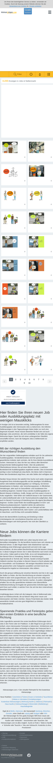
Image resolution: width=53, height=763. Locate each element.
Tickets (24, 697)
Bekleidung (43, 704)
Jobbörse (38, 702)
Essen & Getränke (35, 697)
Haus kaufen (9, 704)
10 (29, 383)
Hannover (19, 711)
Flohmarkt (47, 702)
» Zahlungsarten (24, 739)
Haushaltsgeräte (27, 706)
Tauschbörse (48, 697)
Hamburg (38, 711)
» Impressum (23, 737)
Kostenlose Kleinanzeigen (10, 702)
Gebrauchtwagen (22, 704)
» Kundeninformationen (8, 739)
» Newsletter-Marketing (8, 747)
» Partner (4, 745)
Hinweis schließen (35, 6)
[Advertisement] (26, 43)
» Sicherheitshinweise (26, 735)
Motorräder (34, 704)
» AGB (3, 737)
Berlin (13, 711)
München (46, 711)
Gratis (28, 11)
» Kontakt (22, 733)
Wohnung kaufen (28, 702)
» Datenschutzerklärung (8, 735)
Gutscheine (16, 697)
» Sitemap (4, 733)
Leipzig (27, 713)
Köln (45, 713)
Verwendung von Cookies (17, 6)
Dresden (9, 713)
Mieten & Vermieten (20, 699)
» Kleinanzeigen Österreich (9, 749)
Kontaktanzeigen (35, 699)
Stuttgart (36, 713)
